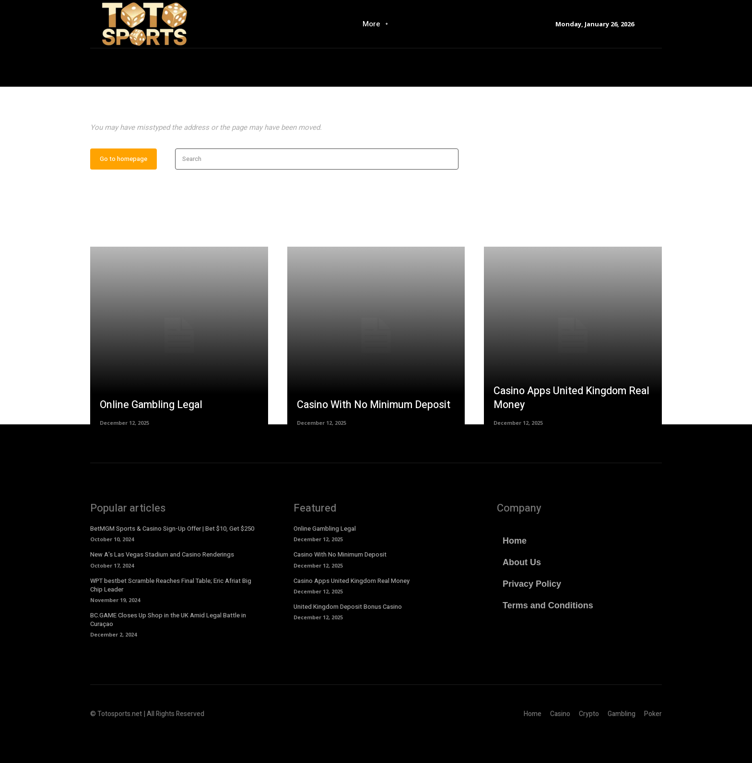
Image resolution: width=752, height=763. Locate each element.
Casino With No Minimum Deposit (375, 433)
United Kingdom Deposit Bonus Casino (348, 634)
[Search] (448, 187)
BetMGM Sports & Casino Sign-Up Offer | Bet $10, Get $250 (172, 557)
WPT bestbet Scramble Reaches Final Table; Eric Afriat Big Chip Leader (170, 613)
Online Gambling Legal (152, 433)
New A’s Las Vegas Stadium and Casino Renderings (162, 583)
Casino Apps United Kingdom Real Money (561, 426)
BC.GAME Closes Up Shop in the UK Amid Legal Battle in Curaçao (168, 648)
